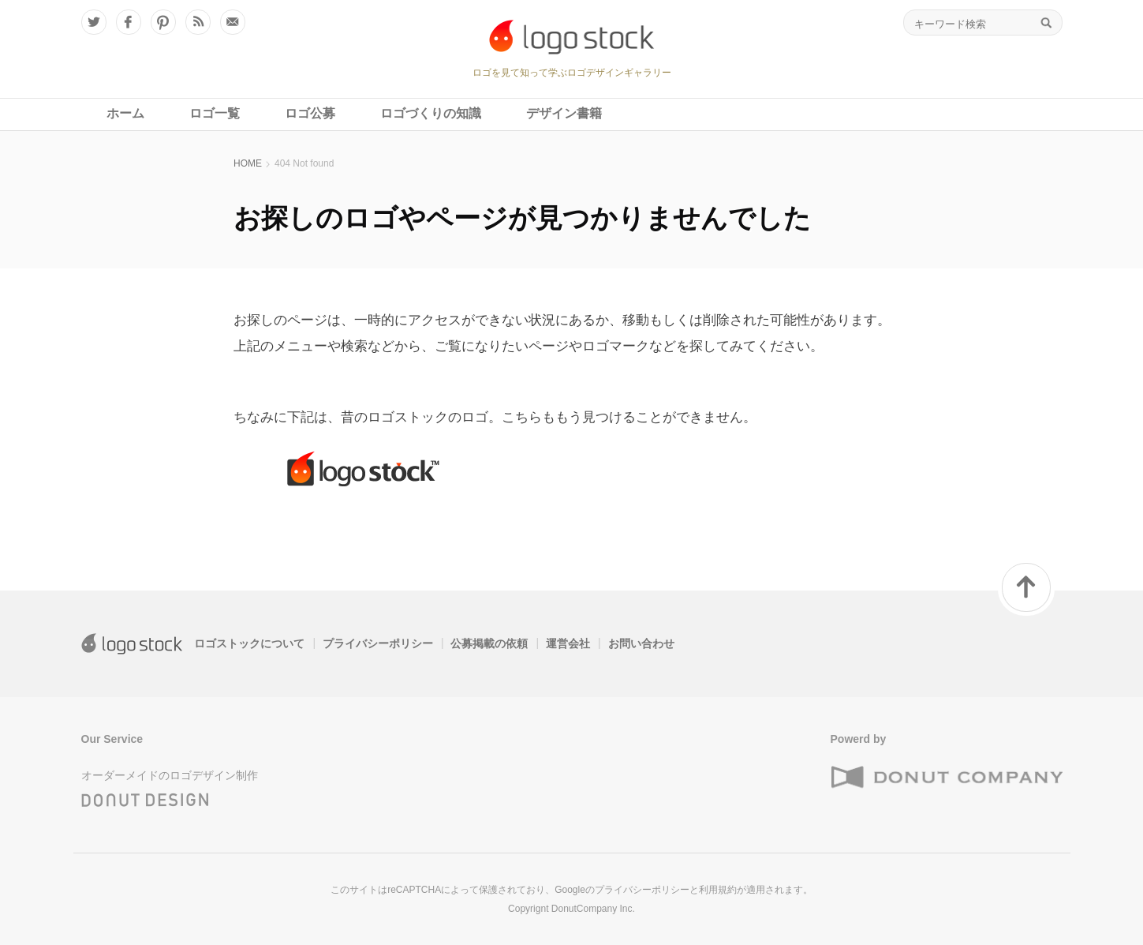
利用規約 (718, 889)
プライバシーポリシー (378, 643)
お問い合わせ (641, 643)
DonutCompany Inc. (593, 908)
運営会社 (568, 643)
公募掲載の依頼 (489, 643)
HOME (247, 163)
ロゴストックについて (249, 643)
